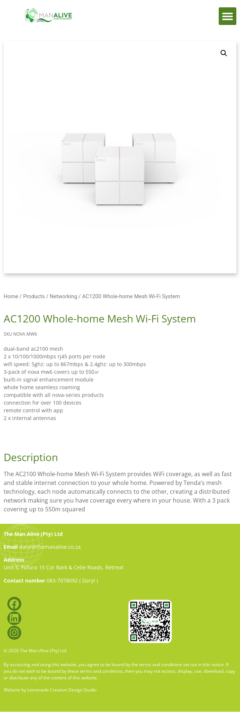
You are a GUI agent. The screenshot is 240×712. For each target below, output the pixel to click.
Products (34, 296)
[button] (227, 16)
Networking (63, 296)
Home (11, 296)
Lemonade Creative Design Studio (62, 690)
